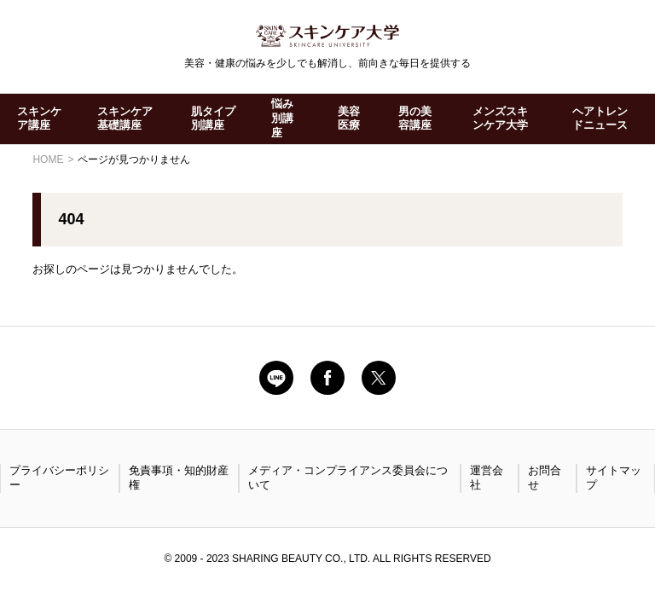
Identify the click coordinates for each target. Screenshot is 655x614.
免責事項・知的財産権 (179, 477)
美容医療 (349, 118)
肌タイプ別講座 (213, 118)
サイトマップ (613, 477)
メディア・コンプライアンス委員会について (348, 477)
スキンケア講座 (39, 118)
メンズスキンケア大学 (500, 118)
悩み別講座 (282, 118)
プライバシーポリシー (59, 477)
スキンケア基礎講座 (125, 118)
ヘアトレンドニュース (600, 118)
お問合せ (544, 477)
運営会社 (486, 477)
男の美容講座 (415, 118)
